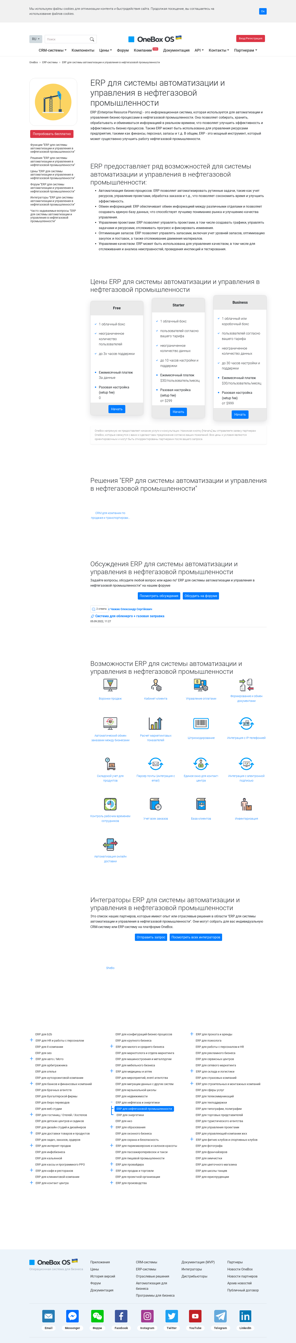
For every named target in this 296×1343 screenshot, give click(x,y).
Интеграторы (192, 1269)
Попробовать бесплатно (52, 134)
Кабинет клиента (155, 698)
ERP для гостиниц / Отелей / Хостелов (61, 1115)
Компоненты (83, 50)
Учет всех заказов (155, 818)
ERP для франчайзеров (211, 1152)
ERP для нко (124, 1121)
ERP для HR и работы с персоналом (60, 1040)
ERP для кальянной (48, 1158)
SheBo (110, 968)
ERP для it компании (49, 1046)
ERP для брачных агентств (53, 1090)
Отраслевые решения (152, 1276)
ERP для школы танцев (211, 1170)
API (198, 50)
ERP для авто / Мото (49, 1059)
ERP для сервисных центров (215, 1059)
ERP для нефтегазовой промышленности (144, 1108)
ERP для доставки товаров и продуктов (63, 1133)
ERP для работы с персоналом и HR (220, 1046)
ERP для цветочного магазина (216, 1164)
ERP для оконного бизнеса (134, 1133)
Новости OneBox (240, 1269)
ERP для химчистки (209, 1158)
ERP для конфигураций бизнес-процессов (144, 1034)
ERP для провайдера (130, 1164)
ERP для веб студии (48, 1108)
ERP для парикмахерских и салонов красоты (146, 1145)
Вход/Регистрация (250, 38)
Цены (104, 50)
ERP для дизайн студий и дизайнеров (60, 1127)
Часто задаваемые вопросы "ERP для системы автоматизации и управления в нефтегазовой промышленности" (53, 216)
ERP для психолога (208, 1040)
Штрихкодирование (201, 738)
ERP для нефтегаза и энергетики (138, 1102)
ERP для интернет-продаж (53, 1145)
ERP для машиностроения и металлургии (144, 1059)
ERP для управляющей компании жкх (221, 1133)
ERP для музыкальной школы (136, 1090)
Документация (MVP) (198, 1262)
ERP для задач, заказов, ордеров (57, 1139)
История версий (102, 1276)
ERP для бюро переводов (52, 1102)
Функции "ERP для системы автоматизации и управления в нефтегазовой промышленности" (52, 148)
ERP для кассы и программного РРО (60, 1164)
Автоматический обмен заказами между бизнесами (110, 738)
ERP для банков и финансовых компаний (64, 1084)
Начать (117, 409)
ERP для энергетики (130, 1115)
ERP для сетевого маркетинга (216, 1065)
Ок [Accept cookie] (263, 11)
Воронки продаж (110, 698)
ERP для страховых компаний (216, 1077)
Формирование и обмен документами (246, 698)
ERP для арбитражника (51, 1065)
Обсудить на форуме (201, 596)
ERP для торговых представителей (219, 1115)
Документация (176, 50)
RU (34, 39)
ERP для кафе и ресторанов (54, 1170)
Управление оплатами (201, 698)
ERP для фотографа (209, 1145)
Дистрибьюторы (194, 1276)
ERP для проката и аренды (214, 1034)
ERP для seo (43, 1053)
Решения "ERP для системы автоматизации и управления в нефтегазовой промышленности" (52, 161)
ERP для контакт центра (52, 1183)
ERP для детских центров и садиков (59, 1121)
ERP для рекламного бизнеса (215, 1053)
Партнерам (244, 50)
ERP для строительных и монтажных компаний (228, 1084)
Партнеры (235, 1262)
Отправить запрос (151, 937)
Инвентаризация (246, 818)
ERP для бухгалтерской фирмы (56, 1096)
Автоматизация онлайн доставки (110, 859)
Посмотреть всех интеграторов (196, 937)
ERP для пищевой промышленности (140, 1158)
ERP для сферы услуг (210, 1090)
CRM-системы (51, 50)
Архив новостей (239, 1283)
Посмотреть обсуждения (159, 596)
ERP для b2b (43, 1034)
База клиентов (201, 818)
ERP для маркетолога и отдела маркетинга (145, 1053)
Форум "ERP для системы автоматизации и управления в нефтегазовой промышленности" (52, 188)
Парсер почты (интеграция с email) (156, 778)
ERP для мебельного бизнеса (135, 1065)
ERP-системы (146, 1269)
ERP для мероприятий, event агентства (142, 1077)
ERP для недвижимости (132, 1096)
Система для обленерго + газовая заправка (127, 616)
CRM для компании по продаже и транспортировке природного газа (110, 515)
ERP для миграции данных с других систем (144, 1084)
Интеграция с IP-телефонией (246, 738)
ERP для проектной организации (138, 1176)
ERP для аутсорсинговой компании (59, 1077)
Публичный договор (243, 1290)
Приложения (100, 1262)
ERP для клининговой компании (57, 1176)
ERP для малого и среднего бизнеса (140, 1046)
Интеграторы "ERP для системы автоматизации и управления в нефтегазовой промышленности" (52, 201)
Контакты (217, 50)
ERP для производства (131, 1183)
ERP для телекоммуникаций (215, 1096)
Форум (123, 50)
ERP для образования (131, 1127)
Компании (146, 50)
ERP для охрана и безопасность (137, 1139)
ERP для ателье (45, 1071)
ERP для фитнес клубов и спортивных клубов (226, 1139)
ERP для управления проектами (217, 1127)
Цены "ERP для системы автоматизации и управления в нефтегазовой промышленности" (52, 175)
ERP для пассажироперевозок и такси (142, 1152)
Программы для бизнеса (155, 1295)
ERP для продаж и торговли (135, 1170)
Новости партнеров (242, 1276)
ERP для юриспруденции (212, 1176)
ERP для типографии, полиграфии (219, 1108)
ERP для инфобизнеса (50, 1152)
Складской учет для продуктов (110, 778)
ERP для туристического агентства (219, 1121)
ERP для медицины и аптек (134, 1071)
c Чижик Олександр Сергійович (130, 609)
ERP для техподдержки (211, 1102)
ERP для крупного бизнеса (134, 1040)
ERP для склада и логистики (215, 1071)
